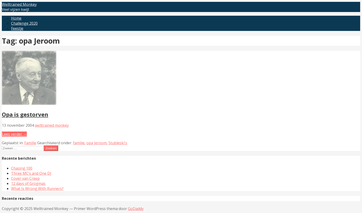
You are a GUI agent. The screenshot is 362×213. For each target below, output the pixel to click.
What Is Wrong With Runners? (37, 188)
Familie (30, 142)
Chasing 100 (21, 168)
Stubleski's (118, 142)
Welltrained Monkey (19, 4)
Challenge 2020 (24, 23)
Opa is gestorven (25, 114)
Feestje (17, 28)
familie (78, 142)
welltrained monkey (52, 125)
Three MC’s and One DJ (31, 173)
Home (16, 18)
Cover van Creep (25, 178)
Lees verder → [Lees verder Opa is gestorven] (14, 134)
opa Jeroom (96, 142)
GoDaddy (136, 208)
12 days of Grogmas (28, 183)
